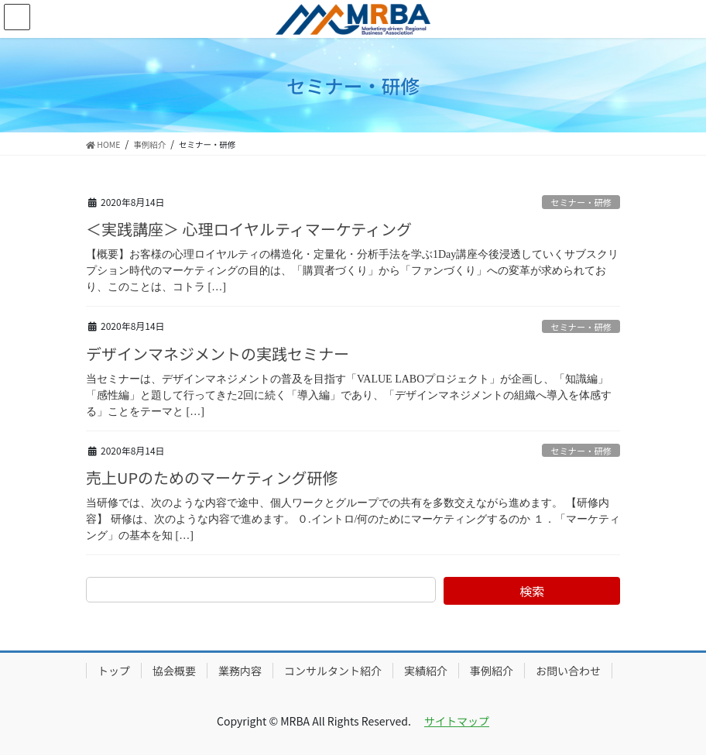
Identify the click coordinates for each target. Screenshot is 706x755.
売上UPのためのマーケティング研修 (212, 477)
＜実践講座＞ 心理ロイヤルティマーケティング (249, 229)
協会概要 (174, 670)
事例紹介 (491, 670)
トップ (114, 670)
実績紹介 (425, 670)
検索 (531, 591)
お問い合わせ (568, 670)
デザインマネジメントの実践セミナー (217, 353)
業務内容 (240, 670)
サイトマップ (456, 721)
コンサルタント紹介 (333, 670)
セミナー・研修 (580, 202)
